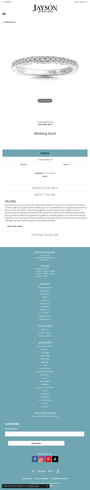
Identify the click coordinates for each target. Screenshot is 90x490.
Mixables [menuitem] (45, 384)
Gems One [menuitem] (45, 362)
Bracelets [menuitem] (45, 294)
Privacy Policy (45, 333)
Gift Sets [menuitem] (45, 313)
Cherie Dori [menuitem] (45, 356)
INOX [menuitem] (45, 365)
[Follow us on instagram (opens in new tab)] (42, 459)
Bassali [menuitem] (45, 349)
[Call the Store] (45, 260)
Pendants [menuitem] (45, 300)
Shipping (24, 164)
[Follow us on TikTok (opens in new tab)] (55, 459)
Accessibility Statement (59, 479)
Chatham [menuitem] (45, 353)
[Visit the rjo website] (33, 471)
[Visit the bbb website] (58, 471)
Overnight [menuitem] (45, 394)
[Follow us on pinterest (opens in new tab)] (48, 459)
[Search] (6, 2)
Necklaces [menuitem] (45, 303)
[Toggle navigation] (4, 13)
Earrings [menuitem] (45, 307)
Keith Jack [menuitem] (45, 375)
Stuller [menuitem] (45, 403)
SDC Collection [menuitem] (45, 400)
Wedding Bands (9, 22)
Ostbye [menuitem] (45, 391)
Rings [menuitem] (45, 297)
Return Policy (45, 336)
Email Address (12, 428)
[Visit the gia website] (51, 471)
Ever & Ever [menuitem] (45, 359)
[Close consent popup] (47, 486)
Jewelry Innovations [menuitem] (45, 372)
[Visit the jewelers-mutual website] (41, 471)
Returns (66, 164)
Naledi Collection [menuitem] (45, 387)
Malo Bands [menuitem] (45, 381)
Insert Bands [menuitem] (45, 319)
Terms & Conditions (41, 479)
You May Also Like (45, 234)
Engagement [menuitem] (45, 291)
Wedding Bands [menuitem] (45, 288)
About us (45, 330)
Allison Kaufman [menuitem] (45, 346)
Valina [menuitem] (45, 406)
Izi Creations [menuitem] (45, 368)
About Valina (45, 194)
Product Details (45, 188)
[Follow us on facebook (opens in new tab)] (35, 459)
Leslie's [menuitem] (45, 378)
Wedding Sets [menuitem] (45, 316)
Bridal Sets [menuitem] (45, 310)
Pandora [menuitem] (45, 397)
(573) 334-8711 (45, 124)
